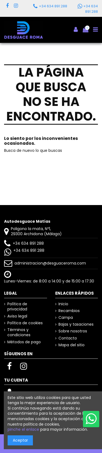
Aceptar (20, 440)
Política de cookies (25, 323)
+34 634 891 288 (28, 243)
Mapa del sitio (71, 345)
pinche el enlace (23, 429)
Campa (65, 317)
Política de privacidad (17, 306)
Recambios (69, 310)
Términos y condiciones (18, 332)
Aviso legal (17, 316)
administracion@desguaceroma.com (50, 263)
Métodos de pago (24, 342)
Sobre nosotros (72, 331)
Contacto (67, 338)
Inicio (63, 304)
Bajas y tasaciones (76, 324)
